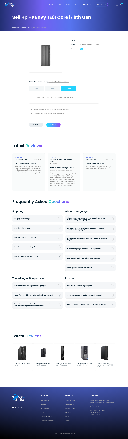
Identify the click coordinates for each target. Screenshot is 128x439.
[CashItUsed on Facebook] (15, 407)
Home (14, 28)
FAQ (60, 4)
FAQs (67, 416)
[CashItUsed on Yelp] (21, 407)
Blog (42, 412)
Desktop (23, 28)
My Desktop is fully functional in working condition (64, 113)
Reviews (67, 4)
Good (69, 89)
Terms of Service (46, 416)
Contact (77, 4)
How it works (87, 4)
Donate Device (70, 408)
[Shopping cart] (121, 4)
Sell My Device (70, 404)
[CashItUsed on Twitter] (18, 407)
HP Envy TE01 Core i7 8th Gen (58, 82)
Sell (18, 28)
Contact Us (44, 404)
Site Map (68, 420)
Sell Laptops (45, 408)
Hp (28, 28)
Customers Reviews (47, 420)
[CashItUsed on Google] (13, 407)
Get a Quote (45, 400)
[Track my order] (113, 4)
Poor (36, 89)
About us (52, 4)
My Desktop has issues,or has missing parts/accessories (64, 109)
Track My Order (70, 400)
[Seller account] (117, 4)
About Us (68, 412)
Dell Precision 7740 (21, 159)
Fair (52, 89)
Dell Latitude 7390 (91, 159)
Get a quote (101, 4)
